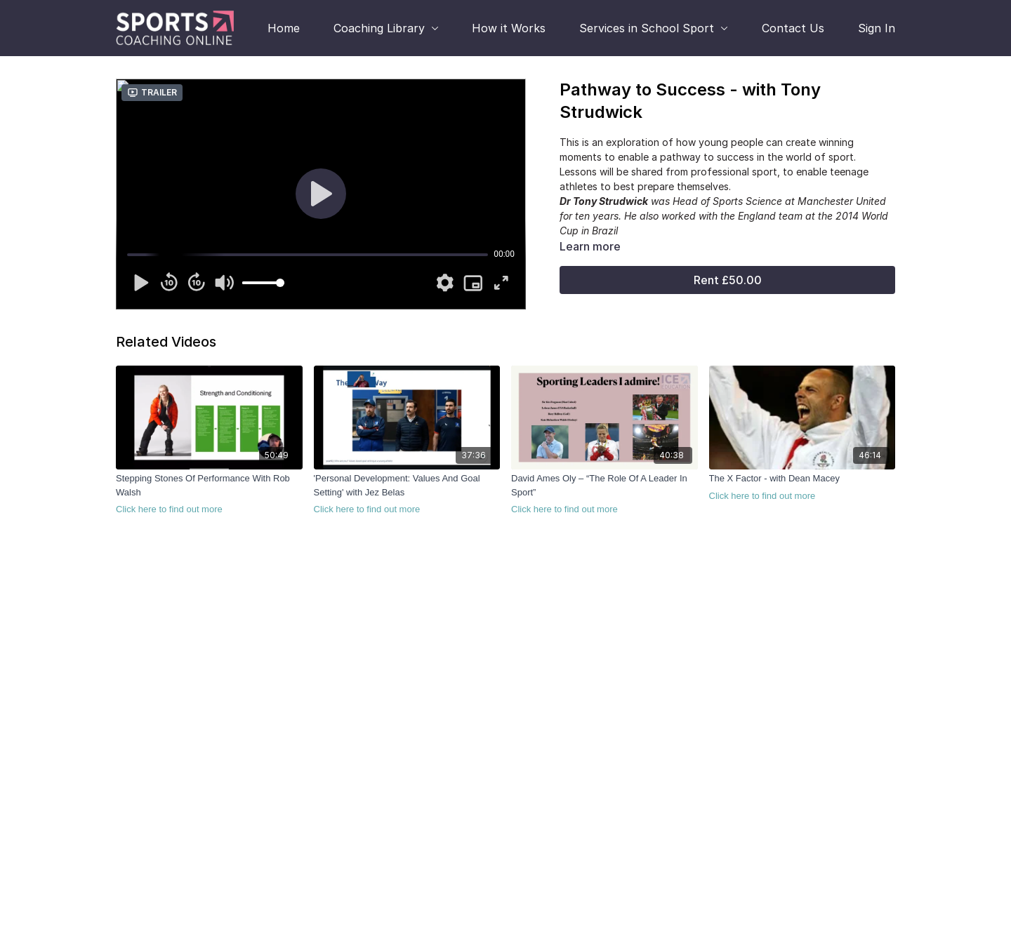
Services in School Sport (653, 28)
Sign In (876, 28)
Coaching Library (386, 28)
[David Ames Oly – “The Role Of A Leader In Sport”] (604, 494)
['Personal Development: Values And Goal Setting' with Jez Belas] (407, 494)
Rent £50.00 (728, 280)
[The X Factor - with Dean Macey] (802, 487)
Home (283, 28)
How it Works (509, 28)
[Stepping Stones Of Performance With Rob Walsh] (209, 494)
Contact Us (793, 28)
